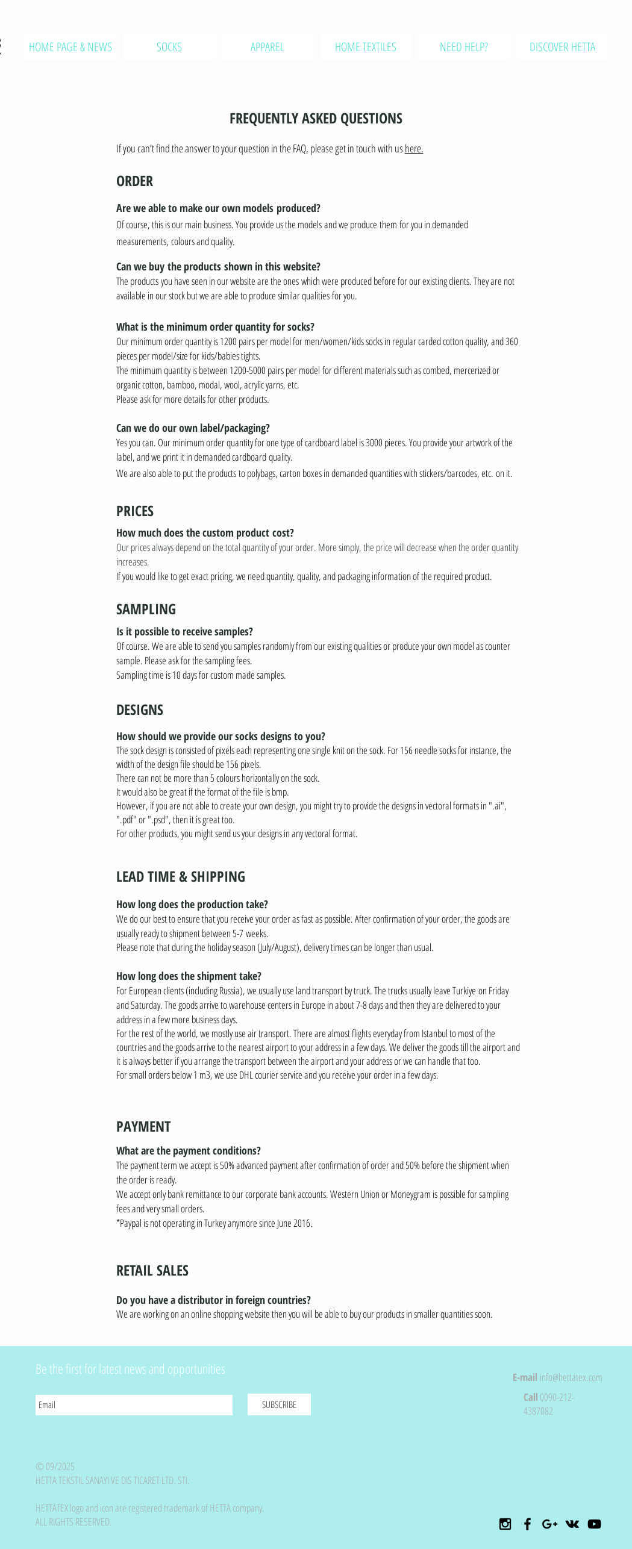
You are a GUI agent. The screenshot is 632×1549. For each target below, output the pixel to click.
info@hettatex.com (571, 1377)
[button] (268, 47)
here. (414, 148)
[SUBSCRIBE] (279, 1404)
